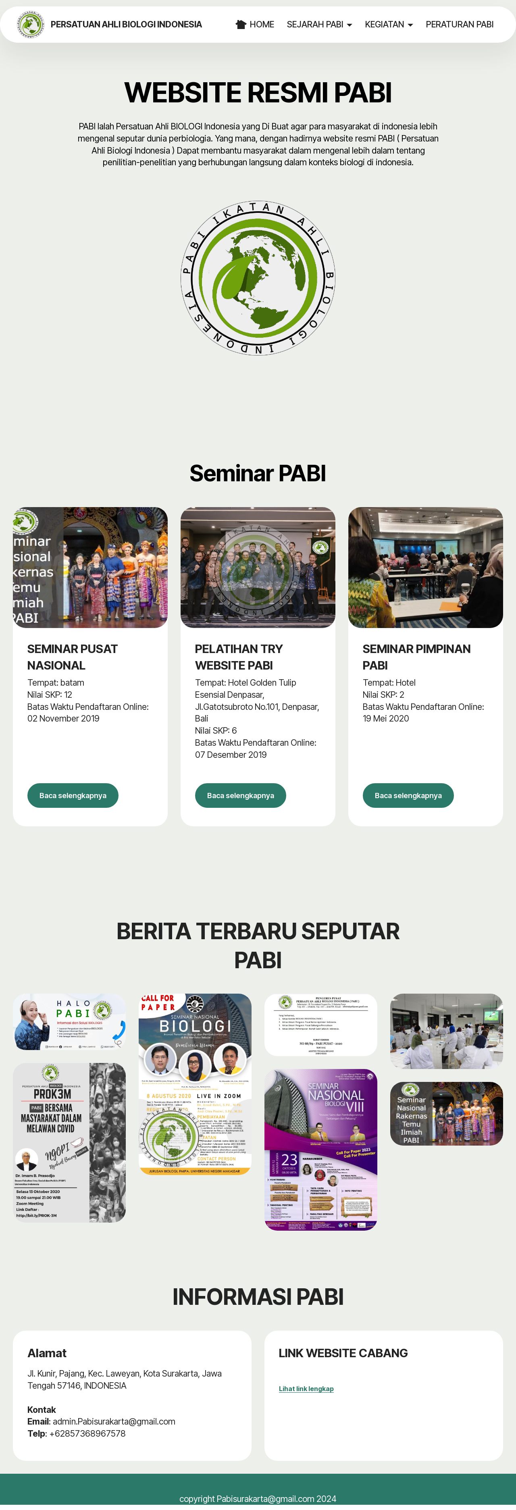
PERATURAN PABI (461, 24)
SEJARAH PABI (316, 24)
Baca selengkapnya (79, 797)
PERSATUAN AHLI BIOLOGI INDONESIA (131, 24)
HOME (256, 24)
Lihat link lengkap (306, 1393)
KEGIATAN (386, 24)
